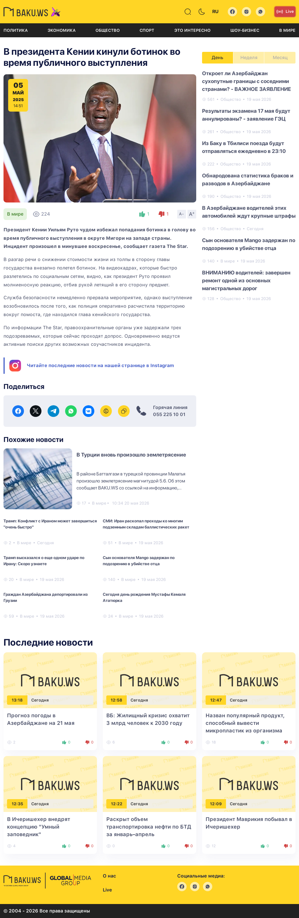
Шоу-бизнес (244, 30)
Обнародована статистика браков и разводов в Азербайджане (247, 179)
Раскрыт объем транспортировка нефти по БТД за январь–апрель (148, 826)
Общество (107, 30)
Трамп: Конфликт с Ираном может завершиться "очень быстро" (50, 524)
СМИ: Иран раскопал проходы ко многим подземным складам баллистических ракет (146, 524)
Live (285, 11)
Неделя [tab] (249, 57)
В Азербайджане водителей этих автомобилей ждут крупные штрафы (248, 212)
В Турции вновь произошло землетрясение (131, 455)
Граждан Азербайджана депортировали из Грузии (46, 597)
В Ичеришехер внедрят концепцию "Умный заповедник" (38, 826)
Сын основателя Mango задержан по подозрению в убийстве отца (139, 560)
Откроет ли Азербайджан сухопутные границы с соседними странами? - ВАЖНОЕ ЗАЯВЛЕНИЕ (246, 81)
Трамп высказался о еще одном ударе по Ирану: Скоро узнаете (44, 560)
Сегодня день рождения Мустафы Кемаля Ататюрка (144, 597)
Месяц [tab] (280, 57)
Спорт (147, 30)
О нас (109, 876)
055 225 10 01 (169, 414)
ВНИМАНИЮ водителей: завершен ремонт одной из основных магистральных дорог (246, 280)
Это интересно (192, 30)
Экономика (62, 30)
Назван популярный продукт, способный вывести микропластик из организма (245, 723)
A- (181, 214)
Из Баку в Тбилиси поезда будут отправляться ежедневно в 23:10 (244, 147)
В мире (287, 30)
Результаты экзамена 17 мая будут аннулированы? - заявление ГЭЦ (246, 115)
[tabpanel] (248, 185)
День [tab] (217, 57)
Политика (16, 30)
